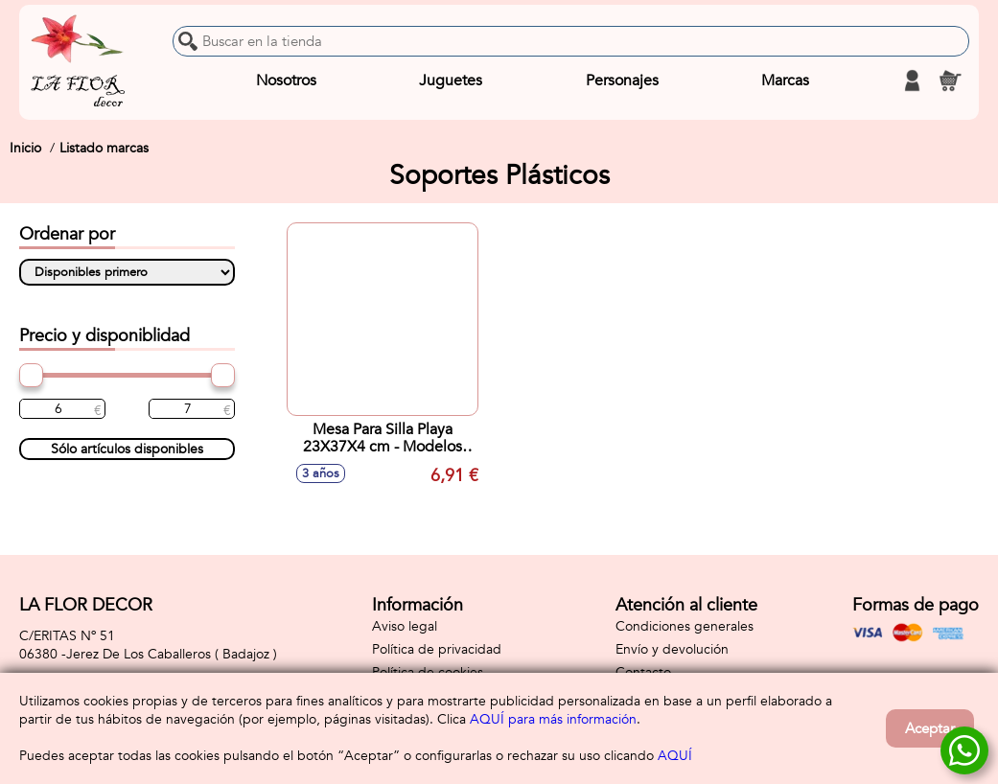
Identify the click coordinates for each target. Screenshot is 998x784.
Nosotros (286, 80)
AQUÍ (675, 756)
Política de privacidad (436, 649)
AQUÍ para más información (553, 719)
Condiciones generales (684, 626)
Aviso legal (404, 626)
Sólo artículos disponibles (127, 449)
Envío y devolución (672, 649)
